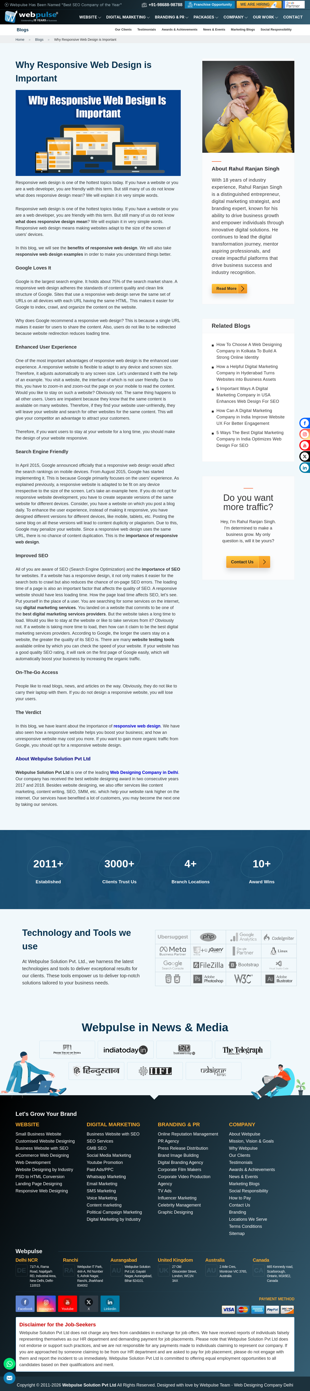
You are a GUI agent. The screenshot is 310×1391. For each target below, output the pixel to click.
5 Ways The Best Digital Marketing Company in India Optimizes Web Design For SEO (250, 439)
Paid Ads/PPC (100, 1169)
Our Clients (123, 29)
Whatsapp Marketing (106, 1176)
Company (235, 17)
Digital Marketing (128, 17)
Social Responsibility (276, 29)
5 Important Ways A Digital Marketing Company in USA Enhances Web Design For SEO (248, 395)
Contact (293, 17)
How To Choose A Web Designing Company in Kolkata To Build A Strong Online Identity (249, 351)
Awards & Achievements (179, 29)
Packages (206, 17)
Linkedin (110, 1304)
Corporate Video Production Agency (184, 1180)
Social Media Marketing (109, 1155)
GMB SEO (97, 1148)
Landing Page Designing (39, 1183)
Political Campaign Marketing (114, 1212)
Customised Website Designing (45, 1141)
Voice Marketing (102, 1198)
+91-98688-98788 (162, 5)
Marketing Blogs (243, 29)
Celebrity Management (179, 1205)
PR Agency (168, 1141)
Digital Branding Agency (180, 1162)
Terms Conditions (245, 1226)
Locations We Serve (248, 1219)
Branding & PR (172, 17)
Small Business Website (38, 1134)
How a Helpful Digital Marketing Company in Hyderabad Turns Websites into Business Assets (247, 373)
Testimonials (146, 29)
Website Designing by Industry (44, 1169)
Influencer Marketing (177, 1198)
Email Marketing (102, 1183)
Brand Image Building (178, 1155)
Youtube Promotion (105, 1162)
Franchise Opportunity (210, 4)
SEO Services (100, 1141)
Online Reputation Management (188, 1134)
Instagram (46, 1304)
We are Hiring (259, 5)
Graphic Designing (175, 1212)
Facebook (25, 1304)
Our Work (265, 17)
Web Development (33, 1162)
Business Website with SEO (42, 1148)
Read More (227, 289)
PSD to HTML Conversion (40, 1176)
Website (90, 17)
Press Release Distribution (183, 1148)
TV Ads (165, 1191)
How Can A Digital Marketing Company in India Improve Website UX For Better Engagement (251, 417)
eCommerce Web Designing (42, 1155)
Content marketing (104, 1205)
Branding (237, 1212)
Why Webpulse (243, 1148)
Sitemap (237, 1233)
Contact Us (242, 562)
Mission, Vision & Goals (251, 1141)
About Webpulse (244, 1134)
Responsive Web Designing (42, 1191)
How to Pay (240, 1198)
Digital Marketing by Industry (114, 1219)
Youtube (67, 1304)
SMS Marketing (101, 1191)
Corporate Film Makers (179, 1169)
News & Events (214, 29)
